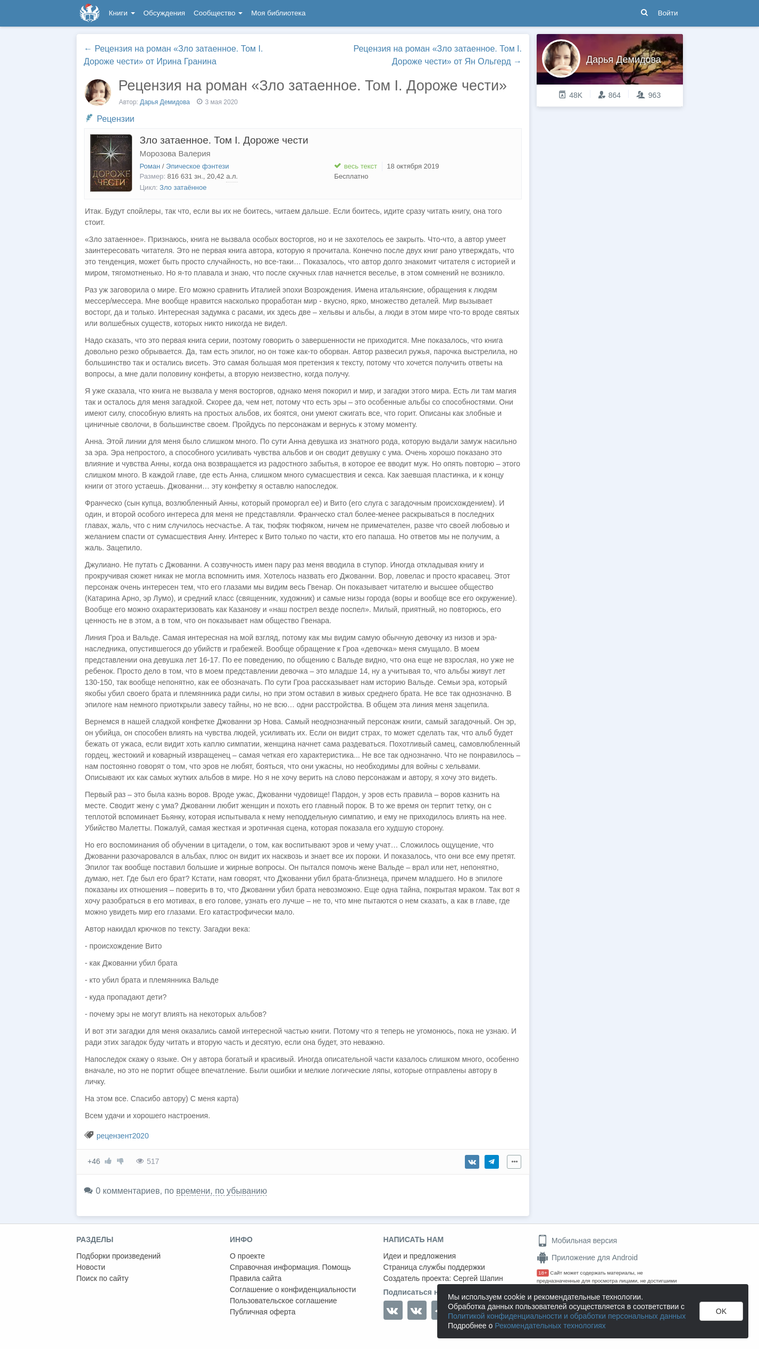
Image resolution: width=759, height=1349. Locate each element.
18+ (542, 1273)
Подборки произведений (119, 1256)
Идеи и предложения (419, 1256)
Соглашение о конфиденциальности (293, 1289)
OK (721, 1311)
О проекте (247, 1256)
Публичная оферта (263, 1312)
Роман (150, 166)
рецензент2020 (122, 1136)
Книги (122, 13)
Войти (668, 13)
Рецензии (116, 118)
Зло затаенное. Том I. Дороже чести (224, 140)
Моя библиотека (278, 13)
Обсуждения (164, 13)
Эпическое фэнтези (197, 166)
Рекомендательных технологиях (550, 1325)
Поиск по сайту (103, 1278)
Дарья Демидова (165, 102)
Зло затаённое (183, 187)
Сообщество (218, 13)
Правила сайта (255, 1278)
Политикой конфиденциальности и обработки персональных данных (567, 1316)
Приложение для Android (587, 1257)
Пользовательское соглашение (283, 1300)
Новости (91, 1267)
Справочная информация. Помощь (290, 1267)
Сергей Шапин (478, 1278)
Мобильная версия (577, 1240)
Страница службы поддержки (434, 1267)
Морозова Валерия (175, 153)
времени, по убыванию (221, 1190)
